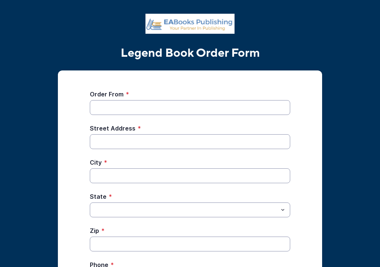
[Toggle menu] (283, 210)
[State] (184, 209)
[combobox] (190, 209)
